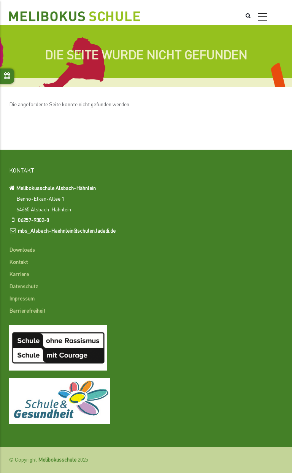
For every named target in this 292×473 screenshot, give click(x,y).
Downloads (22, 250)
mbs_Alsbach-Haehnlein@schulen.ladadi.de (67, 231)
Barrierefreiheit (27, 311)
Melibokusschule (57, 460)
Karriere (19, 274)
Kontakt (18, 262)
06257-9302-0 (33, 220)
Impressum (22, 299)
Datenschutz (23, 286)
